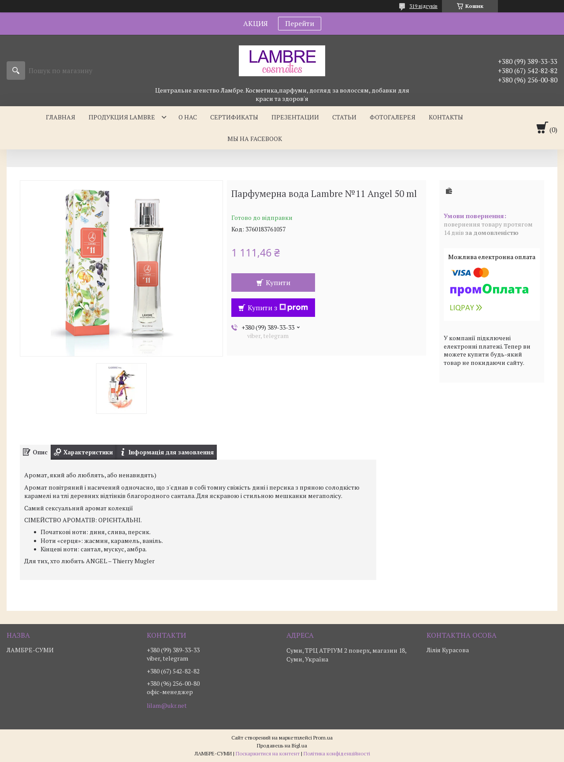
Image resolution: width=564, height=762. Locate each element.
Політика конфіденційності (337, 753)
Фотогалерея (393, 117)
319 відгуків (423, 6)
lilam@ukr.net (167, 706)
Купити (278, 282)
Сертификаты (234, 117)
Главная (60, 117)
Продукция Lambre (122, 117)
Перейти (299, 23)
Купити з (278, 307)
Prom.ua (323, 737)
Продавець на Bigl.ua (282, 745)
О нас (187, 117)
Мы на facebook (254, 138)
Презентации (295, 117)
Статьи (344, 117)
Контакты (446, 117)
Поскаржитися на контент (268, 753)
